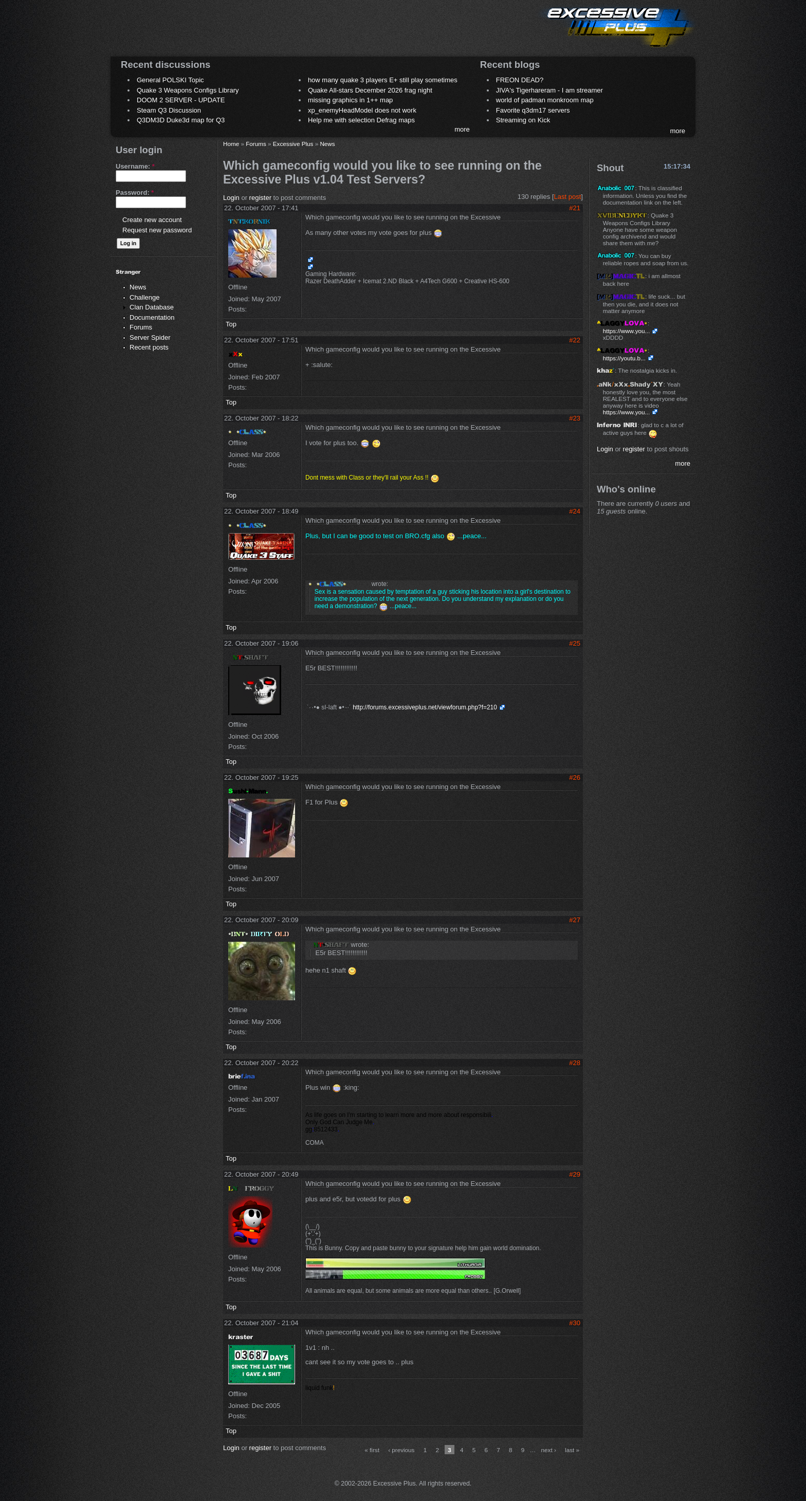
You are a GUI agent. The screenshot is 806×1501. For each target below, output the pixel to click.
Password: (135, 192)
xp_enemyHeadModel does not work (362, 110)
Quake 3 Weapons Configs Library (188, 90)
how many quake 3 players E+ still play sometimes (382, 80)
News (138, 287)
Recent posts (149, 347)
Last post (567, 196)
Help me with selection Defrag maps (361, 120)
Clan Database (152, 307)
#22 (574, 340)
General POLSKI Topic (170, 80)
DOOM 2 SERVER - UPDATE (181, 100)
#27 (574, 920)
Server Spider (150, 337)
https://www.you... (626, 330)
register (260, 198)
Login (231, 198)
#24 (574, 511)
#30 (574, 1323)
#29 (574, 1174)
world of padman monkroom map (545, 100)
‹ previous (401, 1450)
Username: (135, 166)
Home (231, 143)
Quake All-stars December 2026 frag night (370, 90)
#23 (574, 418)
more (462, 129)
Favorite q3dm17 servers (533, 110)
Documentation (152, 317)
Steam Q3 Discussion (169, 110)
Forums (141, 327)
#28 (574, 1063)
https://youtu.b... (624, 358)
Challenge (145, 297)
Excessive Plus (293, 143)
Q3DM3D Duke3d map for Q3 (181, 120)
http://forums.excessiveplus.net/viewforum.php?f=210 (425, 707)
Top (231, 324)
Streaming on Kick (523, 120)
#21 (574, 208)
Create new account (152, 220)
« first (371, 1450)
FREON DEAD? (519, 80)
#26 (574, 777)
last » (572, 1450)
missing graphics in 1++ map (350, 100)
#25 (574, 643)
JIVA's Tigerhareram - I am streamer (549, 90)
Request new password (157, 230)
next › (548, 1450)
